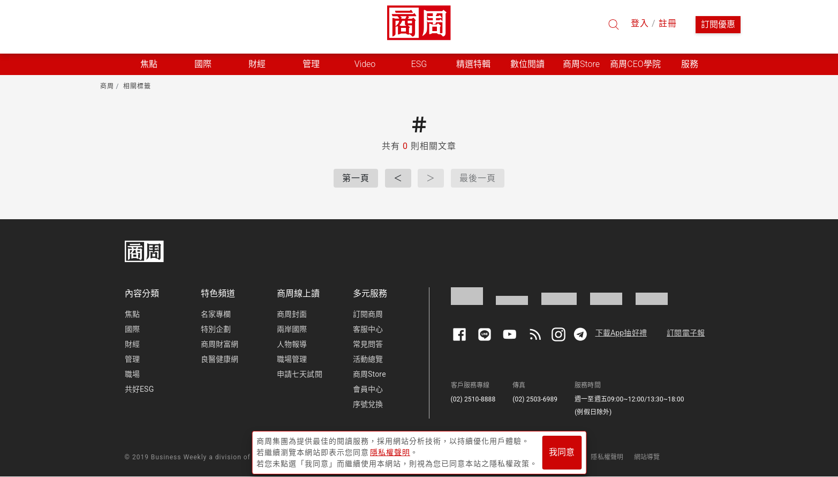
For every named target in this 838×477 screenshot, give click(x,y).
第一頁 (355, 178)
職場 (132, 374)
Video (365, 64)
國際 (132, 329)
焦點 (132, 314)
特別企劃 (216, 329)
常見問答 (368, 344)
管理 (132, 359)
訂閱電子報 (686, 333)
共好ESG (139, 389)
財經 (132, 344)
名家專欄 (216, 314)
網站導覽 (647, 457)
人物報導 (292, 344)
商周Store (581, 64)
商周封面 (292, 314)
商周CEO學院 (635, 64)
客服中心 (368, 329)
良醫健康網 (220, 359)
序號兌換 (368, 404)
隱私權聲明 (607, 457)
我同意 (562, 451)
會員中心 (368, 389)
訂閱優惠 (718, 24)
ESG (419, 64)
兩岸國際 (292, 329)
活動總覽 (368, 359)
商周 (107, 86)
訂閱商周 (368, 314)
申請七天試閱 (299, 374)
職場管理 (292, 359)
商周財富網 (220, 344)
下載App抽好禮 (621, 333)
